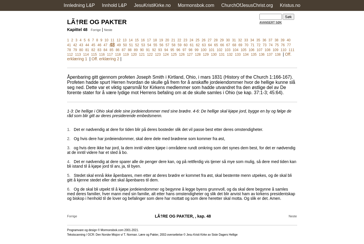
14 (130, 40)
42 (75, 45)
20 (167, 40)
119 (126, 55)
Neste (108, 30)
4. (69, 161)
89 (136, 50)
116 (102, 55)
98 (190, 50)
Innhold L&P (114, 5)
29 (222, 40)
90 (142, 50)
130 (214, 55)
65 (216, 45)
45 (93, 45)
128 (198, 55)
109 (275, 50)
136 (262, 55)
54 (149, 45)
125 (174, 55)
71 (252, 45)
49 (119, 45)
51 (131, 45)
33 (246, 40)
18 (155, 40)
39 (282, 40)
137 (270, 55)
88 (130, 50)
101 (211, 50)
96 (178, 50)
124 (166, 55)
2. (69, 138)
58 (173, 45)
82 (93, 50)
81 (87, 50)
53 (143, 45)
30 (228, 40)
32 (240, 40)
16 (143, 40)
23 (185, 40)
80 (81, 50)
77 (289, 45)
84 (105, 50)
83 (99, 50)
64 (210, 45)
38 (276, 40)
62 (198, 45)
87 (124, 50)
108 (267, 50)
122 (150, 55)
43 (81, 45)
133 (238, 55)
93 (160, 50)
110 (283, 50)
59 (179, 45)
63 (204, 45)
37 (270, 40)
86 (118, 50)
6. (69, 189)
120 (134, 55)
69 (240, 45)
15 (136, 40)
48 (112, 44)
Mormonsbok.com (196, 5)
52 (137, 45)
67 (228, 45)
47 (105, 45)
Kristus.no (290, 5)
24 (191, 40)
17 (149, 40)
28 (215, 40)
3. (69, 148)
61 (192, 45)
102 (219, 50)
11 (112, 40)
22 (179, 40)
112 (70, 55)
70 (246, 45)
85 (111, 50)
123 (158, 55)
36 (264, 40)
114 (86, 55)
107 (259, 50)
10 (106, 40)
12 (118, 40)
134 (246, 55)
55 (155, 45)
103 (227, 50)
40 (288, 40)
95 (172, 50)
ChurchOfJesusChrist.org (247, 5)
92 (154, 50)
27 (209, 40)
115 (94, 55)
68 (234, 45)
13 (124, 40)
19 (161, 40)
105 (243, 50)
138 (278, 55)
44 (87, 45)
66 (222, 45)
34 (252, 40)
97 (184, 50)
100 (204, 50)
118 (118, 55)
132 (230, 55)
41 (69, 45)
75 (277, 45)
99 (196, 50)
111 (291, 50)
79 (75, 50)
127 (190, 55)
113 (78, 55)
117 (110, 55)
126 (182, 55)
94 (166, 50)
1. (69, 129)
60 (186, 45)
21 (173, 40)
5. (69, 175)
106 (251, 50)
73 (264, 45)
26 (203, 40)
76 (283, 45)
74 (271, 45)
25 (197, 40)
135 (254, 55)
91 (148, 50)
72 (258, 45)
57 (167, 45)
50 (125, 45)
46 (99, 45)
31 (234, 40)
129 (206, 55)
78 (69, 50)
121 (142, 55)
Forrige (96, 30)
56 (161, 45)
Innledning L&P (79, 5)
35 (258, 40)
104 (235, 50)
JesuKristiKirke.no (152, 5)
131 (222, 55)
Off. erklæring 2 (105, 59)
